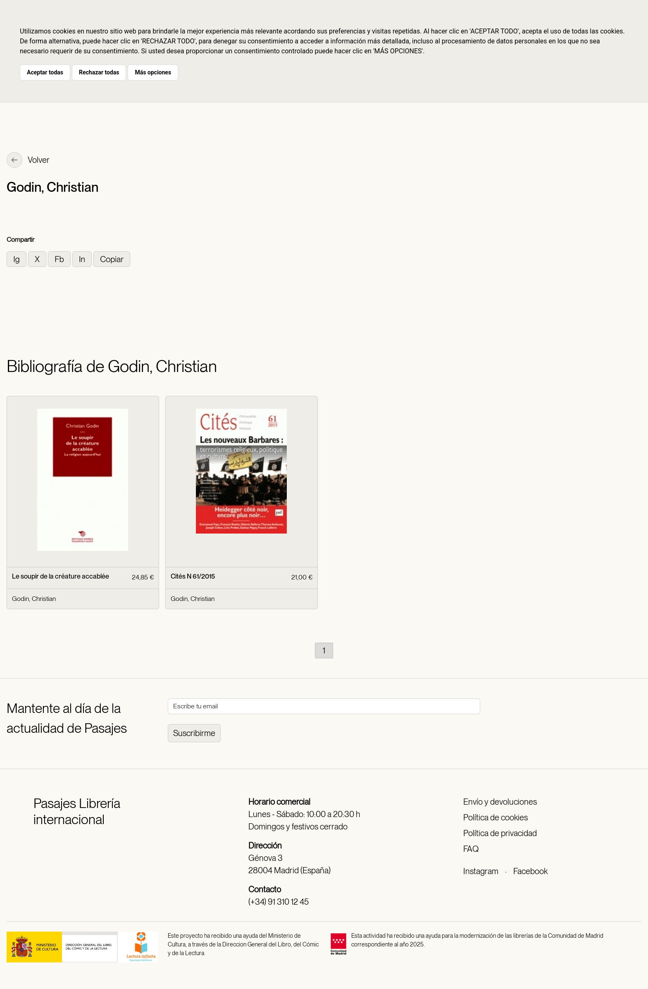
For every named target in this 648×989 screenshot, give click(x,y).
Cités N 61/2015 (193, 576)
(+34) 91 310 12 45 (278, 902)
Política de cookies (495, 817)
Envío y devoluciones (500, 802)
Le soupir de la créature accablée (60, 576)
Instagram (480, 871)
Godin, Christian (34, 599)
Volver (28, 160)
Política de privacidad (500, 833)
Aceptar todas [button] (45, 72)
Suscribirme (194, 733)
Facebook (530, 871)
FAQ (471, 849)
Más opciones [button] (153, 72)
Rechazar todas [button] (99, 72)
